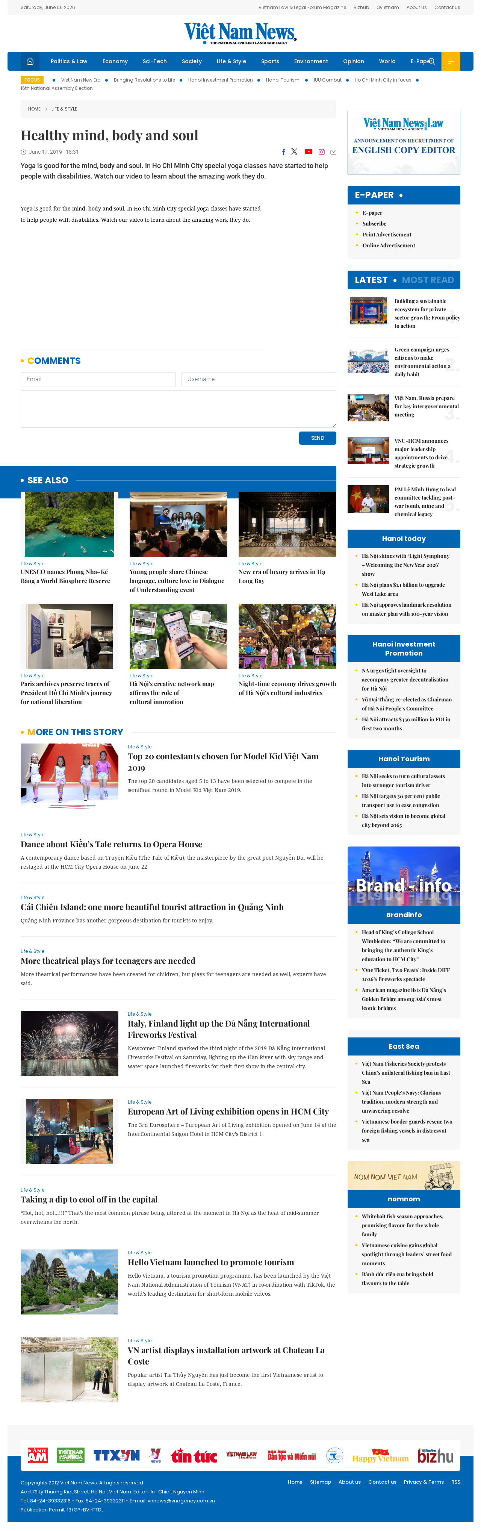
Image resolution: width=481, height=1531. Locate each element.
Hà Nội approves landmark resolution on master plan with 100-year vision (407, 609)
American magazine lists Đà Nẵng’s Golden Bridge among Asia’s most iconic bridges (404, 999)
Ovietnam (388, 7)
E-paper (374, 195)
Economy (115, 61)
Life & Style (231, 61)
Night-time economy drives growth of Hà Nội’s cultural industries (287, 688)
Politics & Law (69, 61)
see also (47, 480)
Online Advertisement (389, 245)
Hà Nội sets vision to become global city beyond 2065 (403, 820)
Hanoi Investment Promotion (220, 80)
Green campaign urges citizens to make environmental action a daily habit (423, 362)
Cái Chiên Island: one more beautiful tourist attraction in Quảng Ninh (152, 906)
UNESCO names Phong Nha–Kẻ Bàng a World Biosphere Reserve (65, 576)
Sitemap (320, 1482)
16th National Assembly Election (57, 88)
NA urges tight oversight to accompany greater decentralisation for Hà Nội (405, 679)
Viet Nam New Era (81, 80)
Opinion (353, 61)
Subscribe (374, 223)
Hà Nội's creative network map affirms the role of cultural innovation (172, 693)
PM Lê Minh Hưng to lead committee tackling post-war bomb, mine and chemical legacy (425, 502)
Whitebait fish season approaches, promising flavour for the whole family (402, 1225)
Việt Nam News (240, 33)
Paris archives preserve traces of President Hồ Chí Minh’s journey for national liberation (66, 693)
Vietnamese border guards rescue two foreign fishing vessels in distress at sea (407, 1130)
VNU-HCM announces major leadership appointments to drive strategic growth (421, 453)
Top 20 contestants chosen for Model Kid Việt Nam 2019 (223, 761)
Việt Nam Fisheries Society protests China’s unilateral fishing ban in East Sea (406, 1072)
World (387, 61)
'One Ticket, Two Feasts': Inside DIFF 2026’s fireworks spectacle (406, 974)
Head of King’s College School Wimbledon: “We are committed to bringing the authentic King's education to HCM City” (403, 945)
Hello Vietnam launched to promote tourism (211, 1262)
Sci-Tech (155, 61)
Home (34, 109)
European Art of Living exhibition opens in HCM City (228, 1111)
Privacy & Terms (424, 1482)
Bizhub (361, 7)
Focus (32, 80)
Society (192, 61)
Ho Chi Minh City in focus (383, 80)
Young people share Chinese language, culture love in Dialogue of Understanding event (177, 581)
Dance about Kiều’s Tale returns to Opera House (111, 844)
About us (350, 1482)
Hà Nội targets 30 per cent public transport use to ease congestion (401, 800)
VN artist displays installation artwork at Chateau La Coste (226, 1355)
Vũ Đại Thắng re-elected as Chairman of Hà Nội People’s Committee (407, 704)
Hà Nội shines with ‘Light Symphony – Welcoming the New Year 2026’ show (405, 564)
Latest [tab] (371, 280)
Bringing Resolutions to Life (144, 80)
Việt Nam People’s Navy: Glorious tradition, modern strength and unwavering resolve (401, 1101)
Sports (270, 61)
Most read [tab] (428, 280)
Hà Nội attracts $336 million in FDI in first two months (406, 724)
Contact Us (447, 7)
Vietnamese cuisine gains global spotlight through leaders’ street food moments (407, 1254)
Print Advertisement (387, 234)
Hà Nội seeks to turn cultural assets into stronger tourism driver (403, 780)
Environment (311, 61)
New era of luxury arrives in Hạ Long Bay (282, 576)
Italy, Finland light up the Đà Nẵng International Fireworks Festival (219, 1029)
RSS (455, 1482)
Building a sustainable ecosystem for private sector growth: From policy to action (427, 313)
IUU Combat (328, 80)
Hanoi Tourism (283, 80)
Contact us (382, 1482)
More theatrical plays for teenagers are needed (108, 960)
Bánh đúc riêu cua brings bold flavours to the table (397, 1279)
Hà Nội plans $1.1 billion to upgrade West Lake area (403, 589)
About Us (417, 7)
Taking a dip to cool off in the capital (89, 1199)
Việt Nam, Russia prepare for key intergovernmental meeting (427, 406)
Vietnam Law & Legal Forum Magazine (302, 7)
